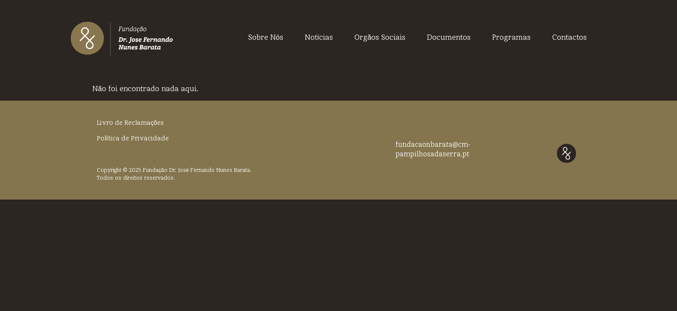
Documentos (449, 38)
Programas (511, 38)
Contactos (569, 38)
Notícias (319, 38)
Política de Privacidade (133, 139)
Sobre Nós (265, 38)
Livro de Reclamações (130, 123)
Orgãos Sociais (379, 38)
